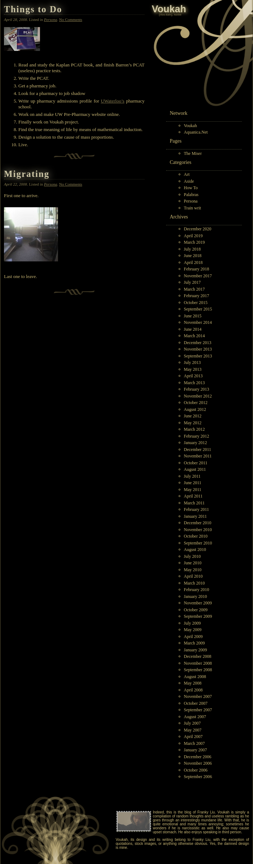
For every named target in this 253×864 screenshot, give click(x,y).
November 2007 (198, 696)
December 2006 (197, 756)
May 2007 (192, 730)
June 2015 (192, 315)
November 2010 (198, 529)
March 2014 (194, 335)
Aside (189, 181)
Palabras (191, 194)
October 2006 (196, 770)
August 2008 (195, 676)
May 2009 (192, 629)
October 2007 (196, 703)
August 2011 (195, 469)
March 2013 (194, 382)
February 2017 (196, 295)
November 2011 (198, 456)
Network (178, 113)
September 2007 (198, 709)
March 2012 (194, 429)
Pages (176, 141)
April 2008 (193, 689)
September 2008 (198, 669)
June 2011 (192, 482)
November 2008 (198, 663)
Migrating (26, 174)
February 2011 (196, 509)
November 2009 (198, 602)
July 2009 (192, 623)
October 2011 (195, 462)
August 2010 (195, 549)
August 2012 (195, 409)
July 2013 (192, 362)
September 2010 (198, 543)
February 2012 (196, 436)
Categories (180, 162)
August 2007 (195, 716)
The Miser (193, 153)
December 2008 (197, 656)
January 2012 (195, 442)
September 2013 (198, 356)
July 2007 (192, 723)
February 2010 (196, 589)
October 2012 (196, 402)
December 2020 (197, 228)
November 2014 (198, 322)
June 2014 (192, 329)
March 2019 (194, 242)
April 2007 (193, 736)
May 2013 (192, 369)
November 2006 (198, 763)
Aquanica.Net (196, 132)
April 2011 (193, 496)
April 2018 (193, 262)
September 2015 (198, 309)
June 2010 (192, 562)
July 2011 (192, 476)
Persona (190, 201)
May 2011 (192, 489)
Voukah (190, 125)
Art (187, 174)
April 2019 (193, 235)
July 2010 (192, 556)
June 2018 (192, 255)
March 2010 (194, 583)
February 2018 (196, 269)
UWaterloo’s (112, 101)
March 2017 (194, 289)
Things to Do (33, 9)
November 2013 (198, 349)
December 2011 (197, 449)
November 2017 (198, 275)
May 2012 (192, 422)
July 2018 (192, 249)
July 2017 (192, 282)
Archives (179, 217)
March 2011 (194, 502)
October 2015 (196, 302)
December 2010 (197, 522)
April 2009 (193, 636)
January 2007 (195, 749)
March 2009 (194, 643)
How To (191, 187)
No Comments (70, 19)
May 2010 (192, 569)
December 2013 (197, 342)
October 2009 (196, 609)
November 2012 (198, 396)
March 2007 (194, 743)
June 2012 (192, 415)
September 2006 (198, 776)
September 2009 (198, 616)
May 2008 (192, 683)
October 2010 (196, 536)
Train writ (192, 207)
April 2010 (193, 576)
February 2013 (196, 389)
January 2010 (195, 596)
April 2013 (193, 375)
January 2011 (195, 516)
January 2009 (195, 649)
